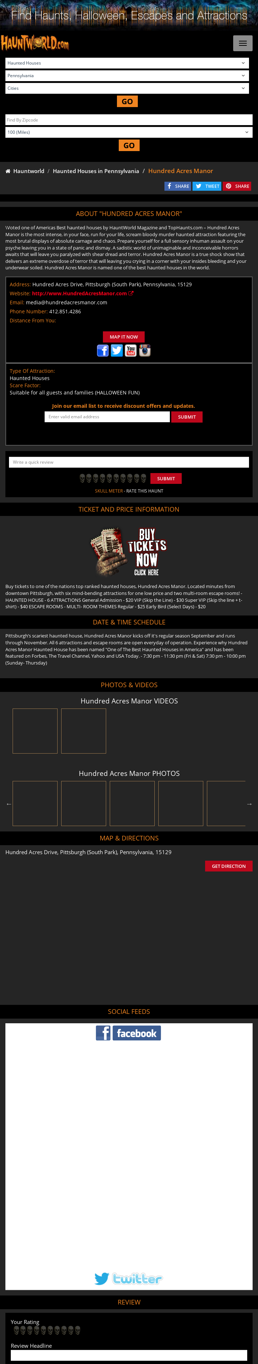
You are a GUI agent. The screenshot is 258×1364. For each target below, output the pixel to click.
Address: (20, 284)
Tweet (111, 1305)
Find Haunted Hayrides (81, 1322)
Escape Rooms (129, 1332)
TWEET (212, 186)
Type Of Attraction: (32, 370)
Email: (17, 302)
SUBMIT (187, 417)
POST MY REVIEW (36, 1274)
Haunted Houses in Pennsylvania (96, 171)
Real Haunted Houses (224, 1322)
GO (127, 101)
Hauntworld (24, 171)
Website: (20, 293)
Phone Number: (29, 311)
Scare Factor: (25, 385)
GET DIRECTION (229, 866)
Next (249, 803)
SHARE (182, 186)
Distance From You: (33, 320)
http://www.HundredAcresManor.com (82, 293)
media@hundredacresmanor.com (66, 302)
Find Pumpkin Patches (133, 1322)
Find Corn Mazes (179, 1322)
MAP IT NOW (124, 337)
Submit (166, 478)
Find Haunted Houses (29, 1322)
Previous (9, 803)
